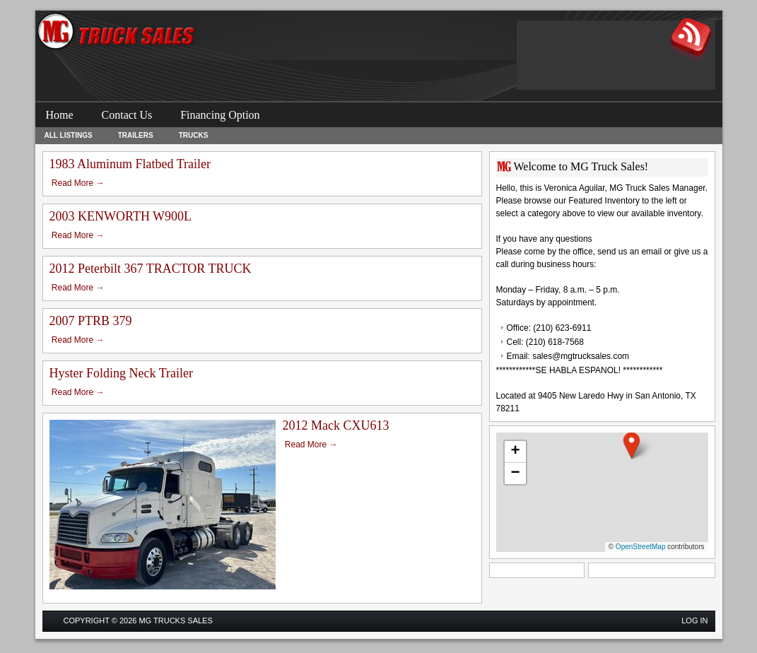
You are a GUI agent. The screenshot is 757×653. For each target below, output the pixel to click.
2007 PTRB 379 (90, 321)
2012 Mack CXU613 (336, 425)
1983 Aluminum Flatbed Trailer (130, 164)
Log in (694, 620)
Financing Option (219, 115)
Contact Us (127, 115)
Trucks (194, 135)
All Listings (69, 135)
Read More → (78, 183)
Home (60, 115)
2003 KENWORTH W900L (120, 216)
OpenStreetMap (641, 547)
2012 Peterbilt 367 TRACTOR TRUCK (150, 268)
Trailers (135, 135)
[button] (632, 445)
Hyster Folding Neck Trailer (121, 373)
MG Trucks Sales (175, 620)
